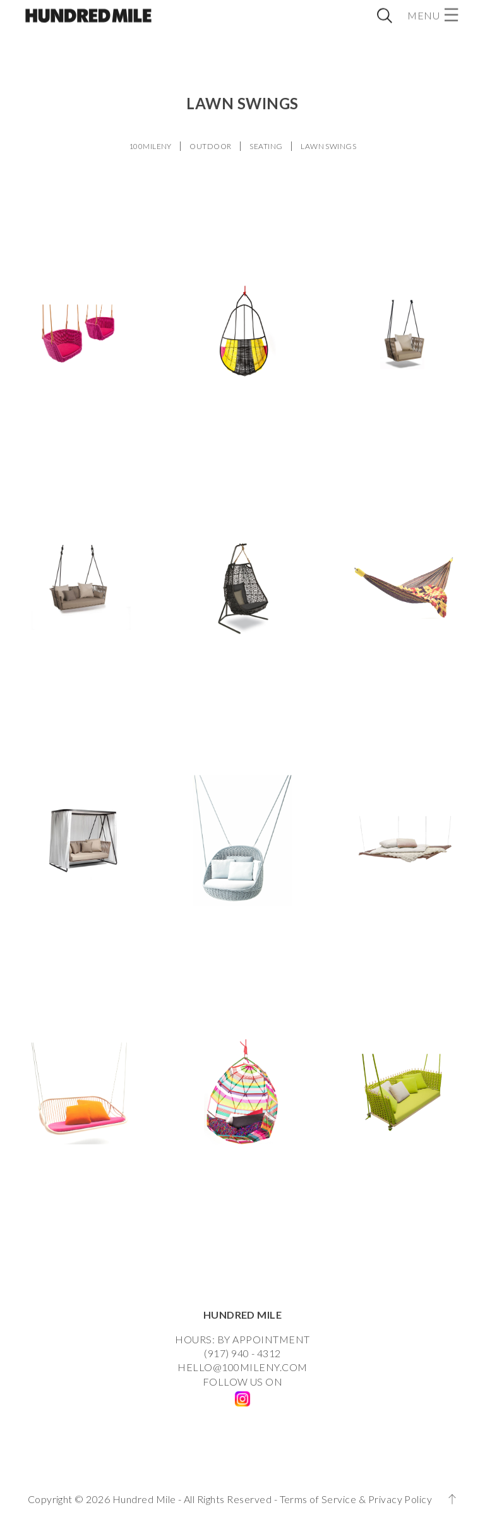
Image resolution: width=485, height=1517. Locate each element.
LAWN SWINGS (328, 146)
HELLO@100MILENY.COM (242, 1367)
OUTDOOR (210, 146)
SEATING (265, 146)
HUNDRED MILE (242, 1315)
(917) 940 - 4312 (242, 1353)
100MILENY (150, 146)
